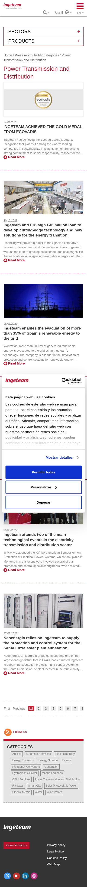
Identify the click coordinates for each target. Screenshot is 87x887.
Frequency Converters (26, 766)
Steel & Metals (21, 792)
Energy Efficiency (23, 760)
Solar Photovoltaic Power (61, 785)
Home (7, 55)
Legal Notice (55, 851)
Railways (17, 785)
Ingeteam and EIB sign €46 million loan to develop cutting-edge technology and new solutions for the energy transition (42, 230)
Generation (51, 766)
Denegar (43, 502)
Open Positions (16, 845)
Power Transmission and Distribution (57, 779)
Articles (16, 754)
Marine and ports (52, 773)
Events (66, 760)
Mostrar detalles (59, 457)
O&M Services (21, 779)
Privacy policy (56, 845)
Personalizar (44, 487)
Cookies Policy (57, 858)
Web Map (53, 864)
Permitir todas (43, 472)
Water (38, 792)
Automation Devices (38, 754)
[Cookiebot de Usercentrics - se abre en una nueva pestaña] (62, 381)
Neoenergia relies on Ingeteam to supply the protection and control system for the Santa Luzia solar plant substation (42, 643)
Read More (14, 157)
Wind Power (54, 792)
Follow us (15, 732)
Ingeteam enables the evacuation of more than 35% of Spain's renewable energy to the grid (42, 333)
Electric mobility (65, 754)
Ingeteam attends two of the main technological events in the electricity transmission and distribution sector (38, 539)
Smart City (34, 785)
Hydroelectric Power (24, 773)
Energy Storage (48, 760)
